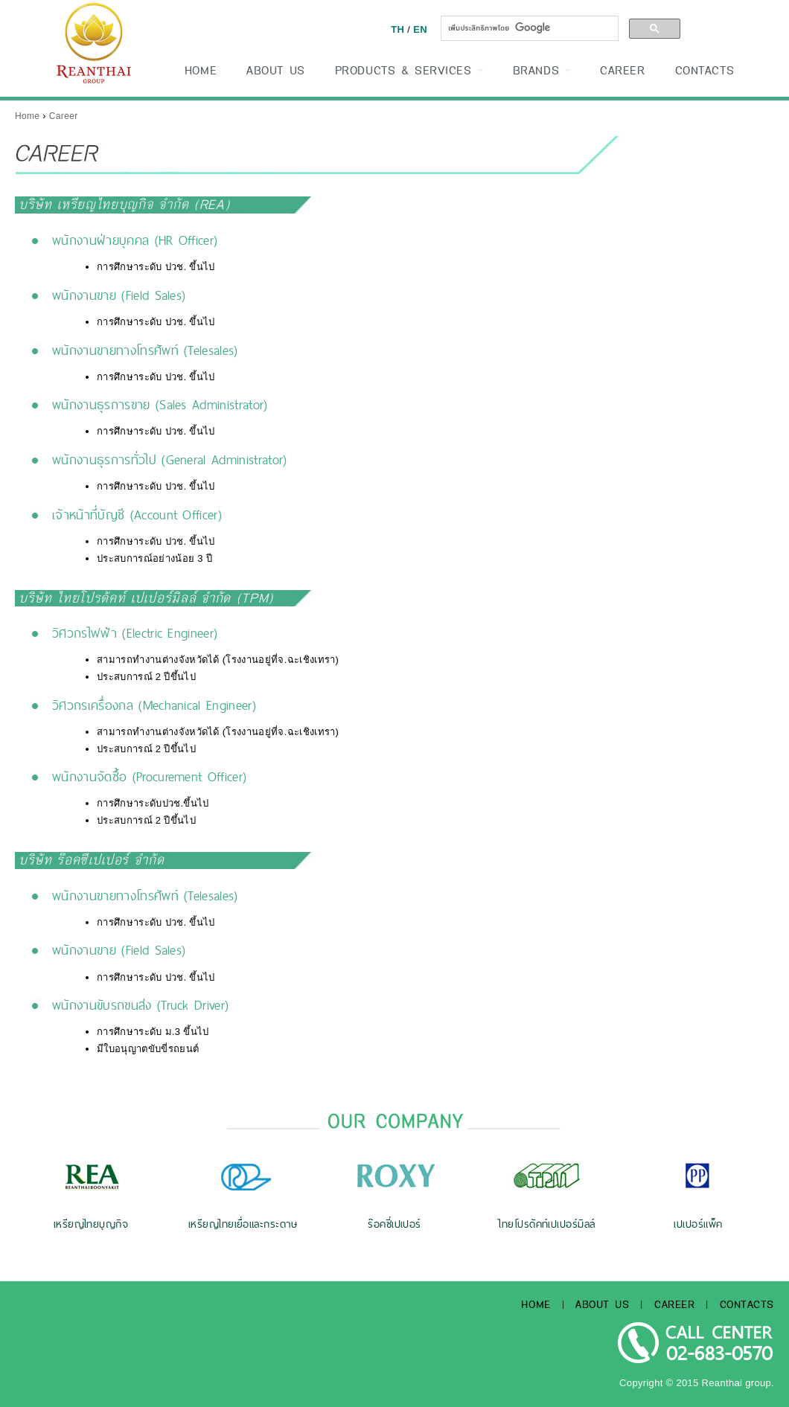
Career (63, 116)
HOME (201, 70)
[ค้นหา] (528, 27)
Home (27, 116)
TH (397, 29)
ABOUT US (275, 70)
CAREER (622, 70)
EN (420, 29)
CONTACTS (705, 70)
